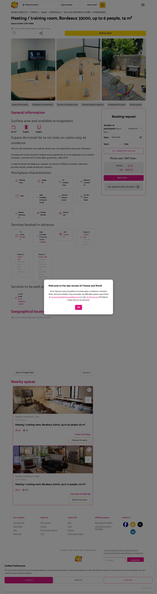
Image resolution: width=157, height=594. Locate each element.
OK (78, 307)
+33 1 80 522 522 (92, 297)
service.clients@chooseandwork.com (65, 297)
